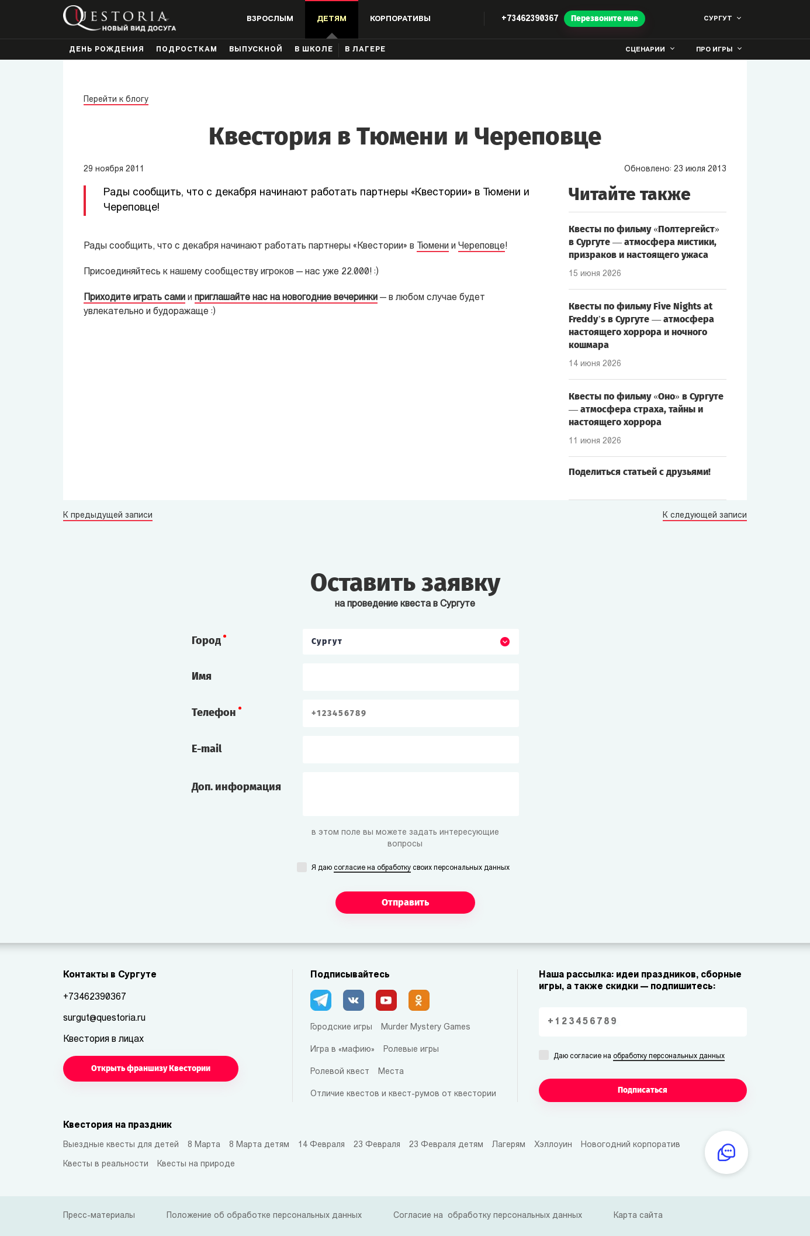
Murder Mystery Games (425, 1027)
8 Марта (204, 1145)
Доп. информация (236, 786)
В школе (314, 49)
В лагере (365, 49)
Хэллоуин (553, 1145)
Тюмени (433, 246)
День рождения (106, 49)
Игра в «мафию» (342, 1049)
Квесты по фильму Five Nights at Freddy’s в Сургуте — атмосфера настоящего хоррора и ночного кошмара (641, 325)
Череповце (481, 246)
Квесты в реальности (105, 1164)
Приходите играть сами (134, 297)
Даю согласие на (639, 1057)
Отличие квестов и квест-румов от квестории (403, 1094)
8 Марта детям (259, 1145)
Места (391, 1072)
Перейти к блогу (116, 99)
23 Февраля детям (446, 1145)
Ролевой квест (339, 1072)
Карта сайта (638, 1215)
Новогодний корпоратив (630, 1145)
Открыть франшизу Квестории (150, 1068)
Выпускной (256, 49)
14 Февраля (321, 1145)
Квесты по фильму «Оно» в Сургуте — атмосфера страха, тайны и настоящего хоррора (646, 409)
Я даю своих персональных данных (410, 869)
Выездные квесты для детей (121, 1145)
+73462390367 (529, 19)
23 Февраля (377, 1145)
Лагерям (508, 1145)
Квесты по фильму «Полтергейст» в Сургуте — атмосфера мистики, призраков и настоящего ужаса (644, 241)
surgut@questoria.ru (104, 1018)
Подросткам (186, 49)
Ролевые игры (411, 1049)
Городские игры (341, 1027)
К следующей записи (705, 516)
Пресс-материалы (99, 1215)
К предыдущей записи (108, 516)
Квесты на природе (196, 1164)
